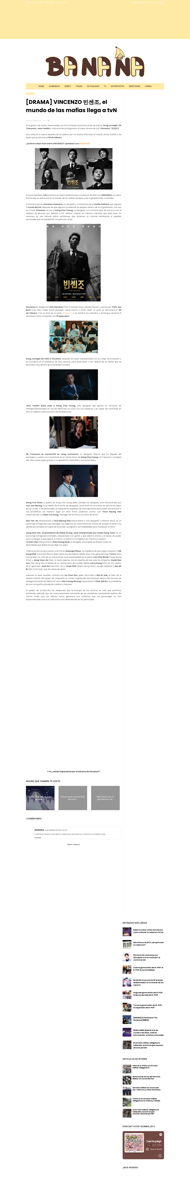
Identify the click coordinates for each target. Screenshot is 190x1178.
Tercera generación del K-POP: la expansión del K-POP (147, 1006)
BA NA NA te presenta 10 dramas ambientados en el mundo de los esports (148, 982)
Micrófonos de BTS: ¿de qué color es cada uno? (148, 943)
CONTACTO (62, 2)
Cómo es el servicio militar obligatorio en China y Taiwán (146, 1099)
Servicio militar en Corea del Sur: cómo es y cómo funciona (146, 1088)
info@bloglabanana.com (141, 2)
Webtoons (134, 86)
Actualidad (93, 86)
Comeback (54, 86)
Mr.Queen (67, 313)
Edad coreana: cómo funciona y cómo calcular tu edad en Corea (148, 931)
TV (105, 86)
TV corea (30, 94)
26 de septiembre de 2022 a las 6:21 (56, 830)
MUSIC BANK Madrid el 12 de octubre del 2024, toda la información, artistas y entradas (148, 1032)
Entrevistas (117, 86)
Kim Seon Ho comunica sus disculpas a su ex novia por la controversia (146, 957)
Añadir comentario (73, 844)
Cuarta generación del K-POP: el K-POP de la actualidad (148, 968)
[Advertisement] (47, 22)
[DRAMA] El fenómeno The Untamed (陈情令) (145, 1018)
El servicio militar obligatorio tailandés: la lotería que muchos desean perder (148, 1045)
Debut (67, 86)
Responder (38, 837)
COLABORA (49, 2)
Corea (148, 86)
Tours (79, 86)
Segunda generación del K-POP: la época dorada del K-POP (148, 993)
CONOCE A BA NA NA (34, 2)
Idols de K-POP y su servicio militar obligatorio (145, 1066)
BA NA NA (84, 143)
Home (41, 86)
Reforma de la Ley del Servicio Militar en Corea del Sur (146, 1077)
